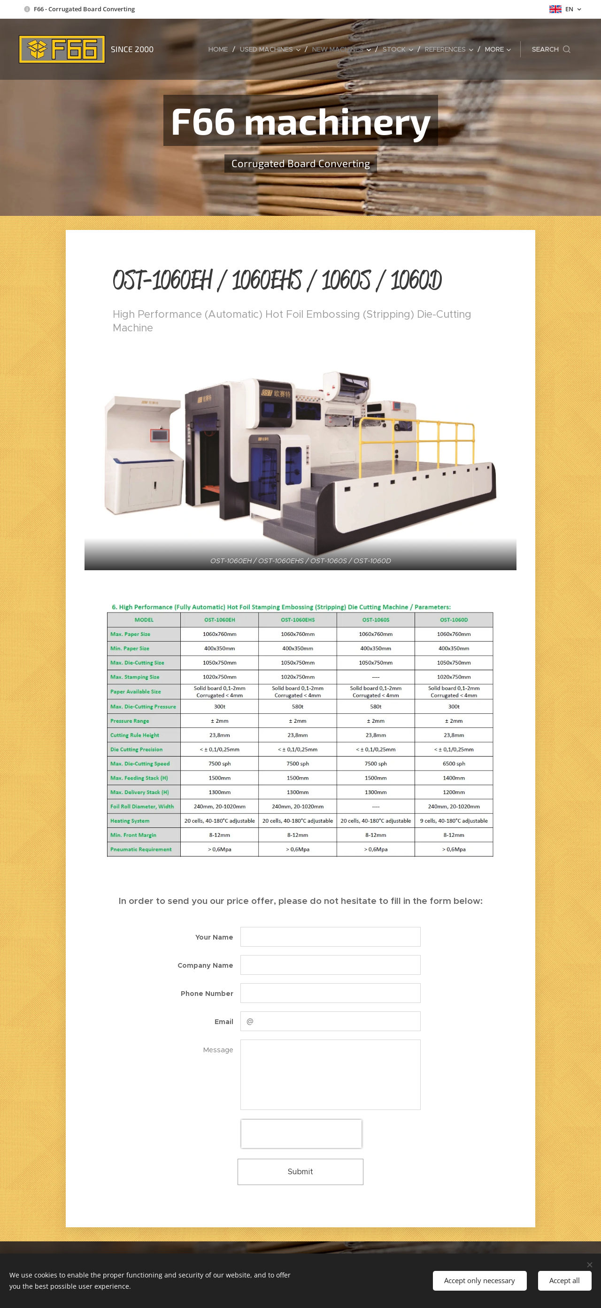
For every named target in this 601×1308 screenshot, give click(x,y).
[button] (551, 49)
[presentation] (301, 1134)
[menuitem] (220, 49)
